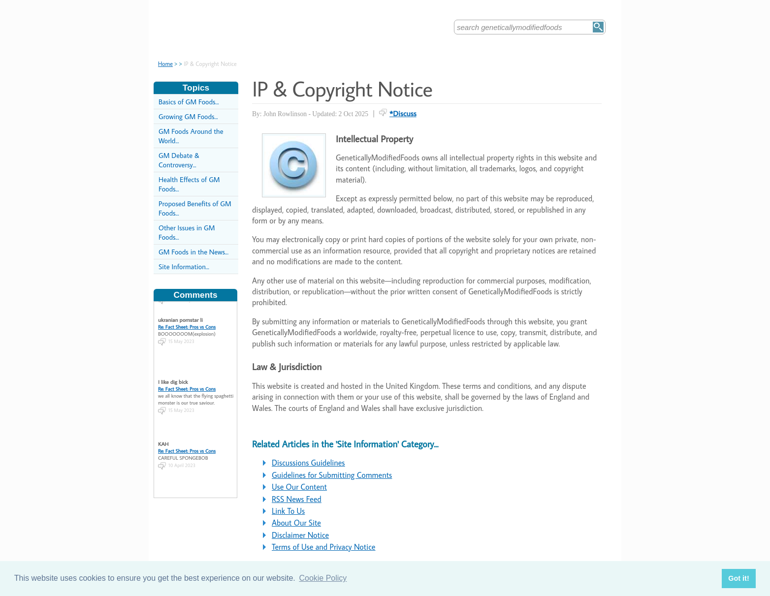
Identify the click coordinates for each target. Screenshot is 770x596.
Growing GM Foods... (188, 116)
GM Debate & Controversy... (179, 160)
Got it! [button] (738, 578)
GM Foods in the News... (193, 251)
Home (165, 63)
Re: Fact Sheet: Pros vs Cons (187, 323)
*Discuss (403, 113)
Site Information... (184, 266)
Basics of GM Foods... (189, 101)
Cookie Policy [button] (323, 578)
